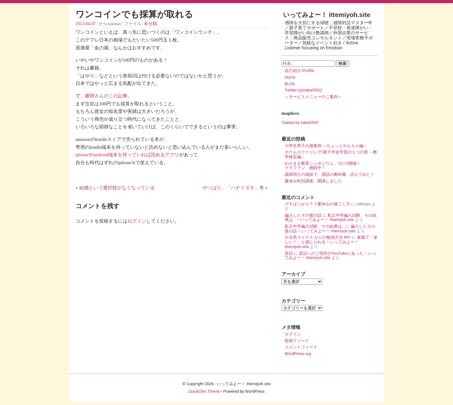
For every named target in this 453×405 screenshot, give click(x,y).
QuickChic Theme (204, 391)
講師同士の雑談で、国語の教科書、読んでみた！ (330, 174)
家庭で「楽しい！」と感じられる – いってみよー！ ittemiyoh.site (331, 242)
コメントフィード (301, 347)
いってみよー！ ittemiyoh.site (327, 14)
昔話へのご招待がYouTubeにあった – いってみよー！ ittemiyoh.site (331, 255)
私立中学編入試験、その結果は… (315, 226)
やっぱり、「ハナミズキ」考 (233, 187)
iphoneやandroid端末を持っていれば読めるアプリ (127, 154)
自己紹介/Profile (299, 70)
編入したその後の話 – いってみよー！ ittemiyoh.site (330, 228)
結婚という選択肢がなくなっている (117, 187)
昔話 (289, 253)
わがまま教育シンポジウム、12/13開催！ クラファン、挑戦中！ (331, 165)
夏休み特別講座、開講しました (313, 181)
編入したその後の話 (303, 215)
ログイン (136, 221)
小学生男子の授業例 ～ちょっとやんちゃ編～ (326, 145)
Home (290, 77)
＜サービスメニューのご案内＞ (313, 96)
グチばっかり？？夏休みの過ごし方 (317, 204)
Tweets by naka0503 (300, 122)
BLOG (290, 83)
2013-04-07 (86, 23)
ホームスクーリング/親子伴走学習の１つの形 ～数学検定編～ (331, 154)
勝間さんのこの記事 (106, 95)
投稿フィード (297, 340)
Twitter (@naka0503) (303, 90)
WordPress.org (298, 353)
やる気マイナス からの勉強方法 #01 (318, 237)
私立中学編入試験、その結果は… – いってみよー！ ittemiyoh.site (331, 217)
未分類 (150, 23)
